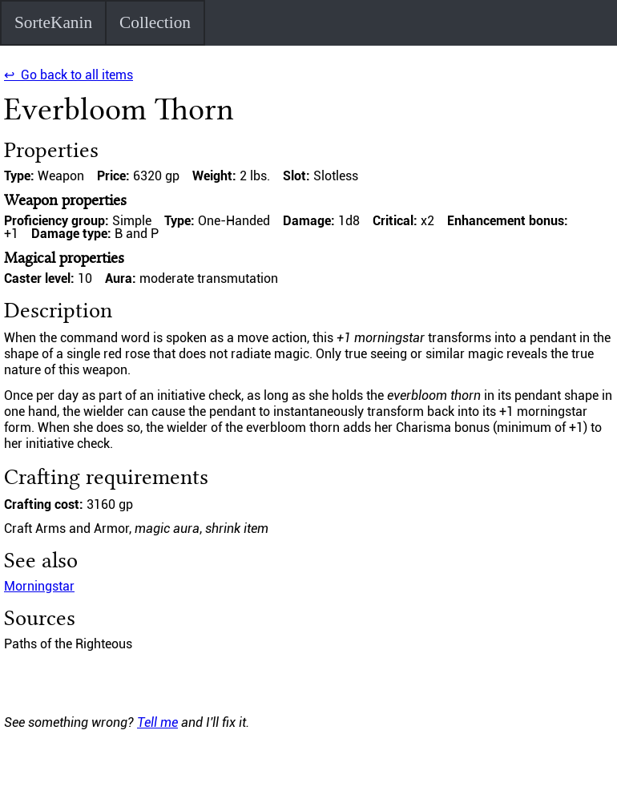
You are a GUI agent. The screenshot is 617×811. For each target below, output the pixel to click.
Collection (155, 22)
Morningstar (39, 586)
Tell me (157, 722)
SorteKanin (53, 22)
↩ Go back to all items (68, 75)
